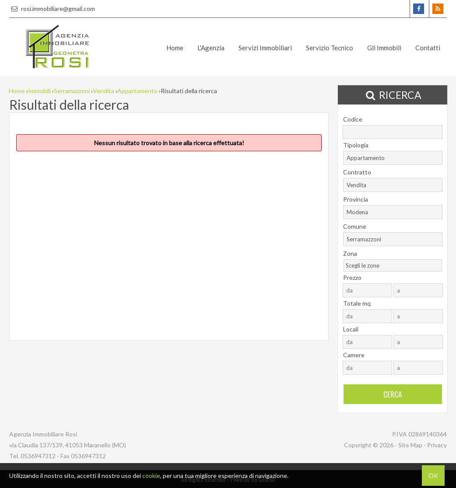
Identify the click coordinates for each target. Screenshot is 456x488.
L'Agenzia (210, 48)
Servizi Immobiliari (265, 48)
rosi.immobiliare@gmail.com (52, 8)
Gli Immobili (384, 48)
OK (433, 475)
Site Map (410, 445)
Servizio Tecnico (329, 48)
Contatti (427, 48)
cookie (151, 475)
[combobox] (392, 158)
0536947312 (38, 456)
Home (174, 48)
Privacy (437, 445)
